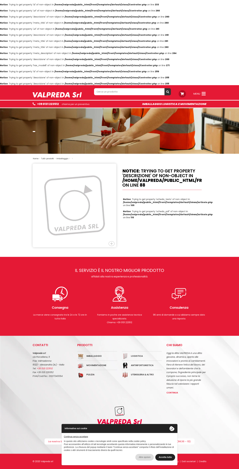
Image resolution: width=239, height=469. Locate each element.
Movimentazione (96, 365)
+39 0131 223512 (48, 104)
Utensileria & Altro (142, 374)
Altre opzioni (144, 457)
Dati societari (189, 461)
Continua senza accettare (76, 436)
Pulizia (90, 374)
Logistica (137, 356)
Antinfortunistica (142, 365)
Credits (202, 461)
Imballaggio (94, 356)
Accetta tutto (165, 457)
